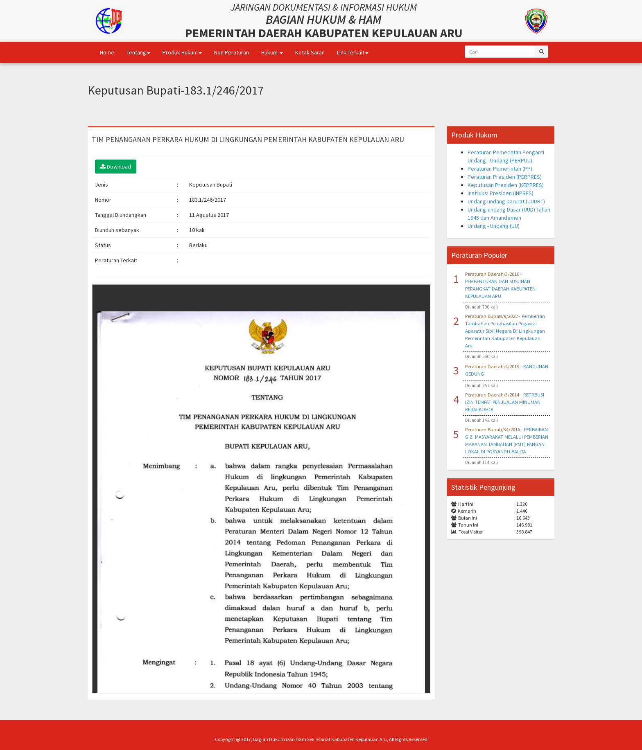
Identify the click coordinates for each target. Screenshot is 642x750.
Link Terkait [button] (352, 52)
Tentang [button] (138, 52)
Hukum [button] (272, 52)
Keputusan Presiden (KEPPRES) (506, 185)
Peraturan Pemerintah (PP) (500, 168)
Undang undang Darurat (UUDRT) (506, 201)
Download (115, 166)
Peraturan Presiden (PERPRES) (505, 176)
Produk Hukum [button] (182, 52)
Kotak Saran (310, 52)
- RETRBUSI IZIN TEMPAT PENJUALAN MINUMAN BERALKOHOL (504, 402)
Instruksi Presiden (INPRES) (500, 193)
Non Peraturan (231, 52)
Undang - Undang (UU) (494, 226)
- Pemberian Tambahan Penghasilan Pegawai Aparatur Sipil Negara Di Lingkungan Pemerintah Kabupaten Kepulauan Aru (505, 331)
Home (107, 52)
